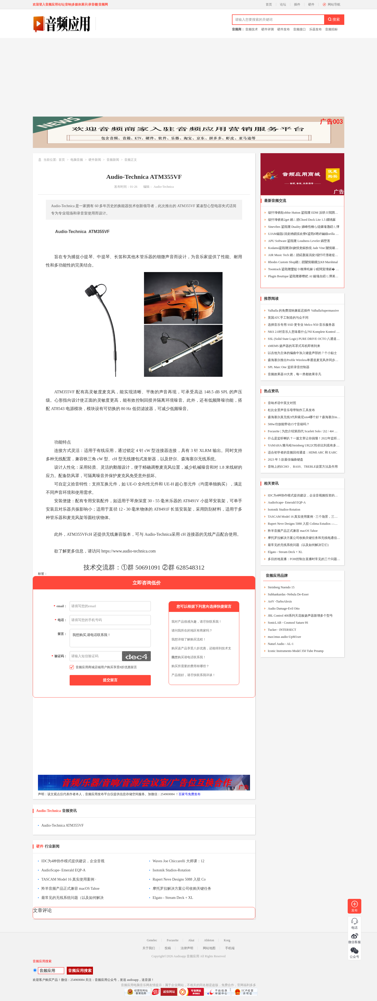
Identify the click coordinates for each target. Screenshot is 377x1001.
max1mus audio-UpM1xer (284, 637)
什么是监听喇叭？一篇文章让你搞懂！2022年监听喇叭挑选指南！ (304, 438)
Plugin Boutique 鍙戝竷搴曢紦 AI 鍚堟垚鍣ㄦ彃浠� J (304, 276)
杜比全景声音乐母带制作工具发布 (291, 410)
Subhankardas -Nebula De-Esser (288, 594)
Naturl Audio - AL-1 (280, 644)
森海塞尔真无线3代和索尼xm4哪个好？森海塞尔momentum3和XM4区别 (304, 417)
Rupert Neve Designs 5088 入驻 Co (179, 879)
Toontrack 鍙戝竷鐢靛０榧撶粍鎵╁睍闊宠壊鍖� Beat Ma (304, 269)
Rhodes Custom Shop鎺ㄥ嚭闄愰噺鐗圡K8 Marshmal (303, 262)
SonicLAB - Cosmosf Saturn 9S (288, 622)
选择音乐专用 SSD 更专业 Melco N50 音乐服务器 (301, 325)
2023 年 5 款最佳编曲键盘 (285, 459)
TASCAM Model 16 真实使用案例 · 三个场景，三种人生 (304, 516)
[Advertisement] (188, 77)
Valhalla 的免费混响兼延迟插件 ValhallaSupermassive (303, 310)
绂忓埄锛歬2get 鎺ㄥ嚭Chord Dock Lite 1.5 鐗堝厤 (302, 220)
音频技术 (251, 29)
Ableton (209, 940)
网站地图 (209, 948)
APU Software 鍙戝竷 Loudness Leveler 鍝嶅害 (299, 241)
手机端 (230, 948)
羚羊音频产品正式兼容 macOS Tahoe (70, 889)
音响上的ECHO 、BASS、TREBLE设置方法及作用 (303, 466)
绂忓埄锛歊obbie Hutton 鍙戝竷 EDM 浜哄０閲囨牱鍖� (304, 212)
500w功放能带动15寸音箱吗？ (288, 424)
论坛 (283, 4)
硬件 (311, 4)
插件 (297, 4)
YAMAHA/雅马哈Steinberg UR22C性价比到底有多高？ (304, 445)
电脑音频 (76, 160)
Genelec (152, 940)
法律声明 (187, 948)
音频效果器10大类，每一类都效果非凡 (294, 374)
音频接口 (299, 29)
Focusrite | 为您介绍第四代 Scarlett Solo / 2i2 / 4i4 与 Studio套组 (304, 431)
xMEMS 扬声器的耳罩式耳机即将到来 (294, 346)
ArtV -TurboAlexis (280, 601)
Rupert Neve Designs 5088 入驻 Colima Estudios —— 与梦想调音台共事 (304, 524)
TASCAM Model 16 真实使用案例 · (68, 879)
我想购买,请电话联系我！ (110, 638)
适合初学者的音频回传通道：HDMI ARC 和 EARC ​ (303, 452)
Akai (191, 940)
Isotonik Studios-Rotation (171, 870)
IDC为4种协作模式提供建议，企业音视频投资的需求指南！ (304, 495)
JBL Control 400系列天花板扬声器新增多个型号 (300, 615)
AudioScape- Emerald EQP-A (63, 870)
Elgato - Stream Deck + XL (173, 898)
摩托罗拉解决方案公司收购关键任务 (182, 889)
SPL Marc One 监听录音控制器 (288, 367)
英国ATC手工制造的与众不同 (288, 317)
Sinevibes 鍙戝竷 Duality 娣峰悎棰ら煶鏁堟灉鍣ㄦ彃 (303, 227)
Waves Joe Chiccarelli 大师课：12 (178, 861)
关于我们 (148, 948)
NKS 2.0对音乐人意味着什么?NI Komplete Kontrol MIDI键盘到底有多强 (304, 332)
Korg (227, 940)
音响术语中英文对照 (282, 403)
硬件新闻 (94, 160)
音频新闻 (113, 160)
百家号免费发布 (190, 794)
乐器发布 (315, 29)
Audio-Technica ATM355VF (62, 825)
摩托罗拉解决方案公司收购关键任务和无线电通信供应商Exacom (304, 538)
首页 (269, 4)
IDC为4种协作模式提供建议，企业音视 (72, 861)
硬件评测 (267, 29)
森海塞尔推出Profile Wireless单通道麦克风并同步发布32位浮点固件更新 (304, 360)
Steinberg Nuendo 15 (281, 587)
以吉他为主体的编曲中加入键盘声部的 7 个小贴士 (302, 353)
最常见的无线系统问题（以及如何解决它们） (299, 545)
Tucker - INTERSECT (282, 630)
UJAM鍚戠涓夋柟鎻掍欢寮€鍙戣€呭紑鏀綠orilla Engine (304, 234)
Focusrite (173, 940)
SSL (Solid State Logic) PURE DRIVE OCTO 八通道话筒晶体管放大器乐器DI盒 (304, 339)
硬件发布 (283, 29)
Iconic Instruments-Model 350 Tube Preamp (296, 651)
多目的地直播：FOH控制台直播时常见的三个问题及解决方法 (304, 559)
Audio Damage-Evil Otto (284, 608)
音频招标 (331, 29)
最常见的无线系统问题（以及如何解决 (72, 898)
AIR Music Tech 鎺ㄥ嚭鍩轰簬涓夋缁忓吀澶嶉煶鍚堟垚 (304, 255)
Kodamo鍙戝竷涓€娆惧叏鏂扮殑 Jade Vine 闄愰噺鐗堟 (304, 248)
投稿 (168, 948)
